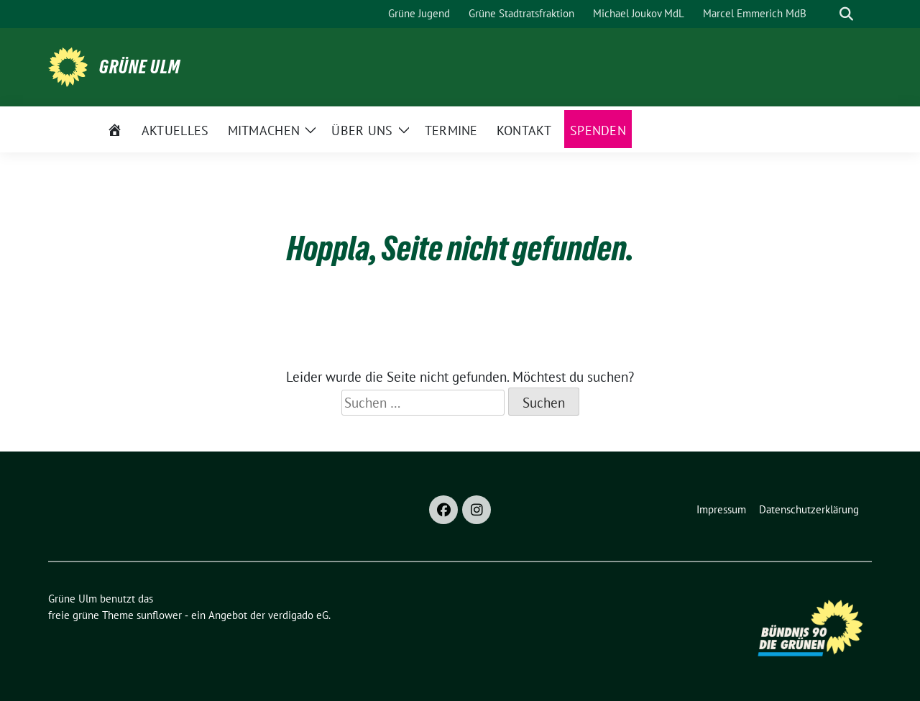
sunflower (159, 615)
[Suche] (825, 14)
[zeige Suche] (846, 14)
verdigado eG (298, 615)
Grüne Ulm (139, 67)
